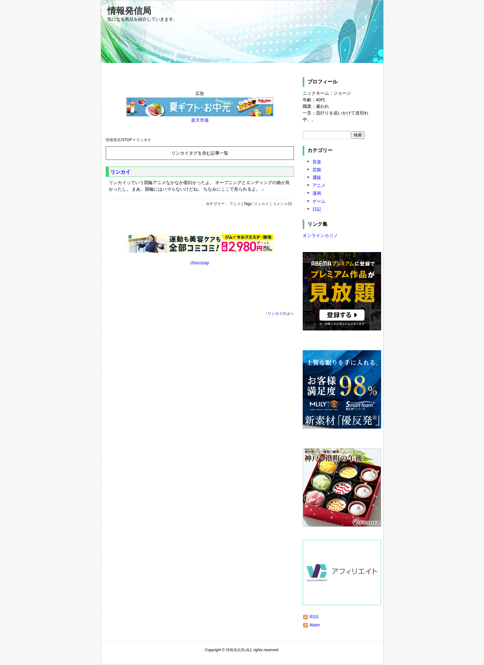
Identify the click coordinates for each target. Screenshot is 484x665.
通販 (316, 177)
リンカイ (120, 172)
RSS (314, 616)
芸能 (316, 169)
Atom (315, 624)
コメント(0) (282, 204)
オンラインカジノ (320, 235)
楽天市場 (200, 120)
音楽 (316, 161)
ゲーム (319, 201)
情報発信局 (129, 11)
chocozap (199, 262)
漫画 (316, 193)
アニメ (235, 204)
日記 (316, 209)
